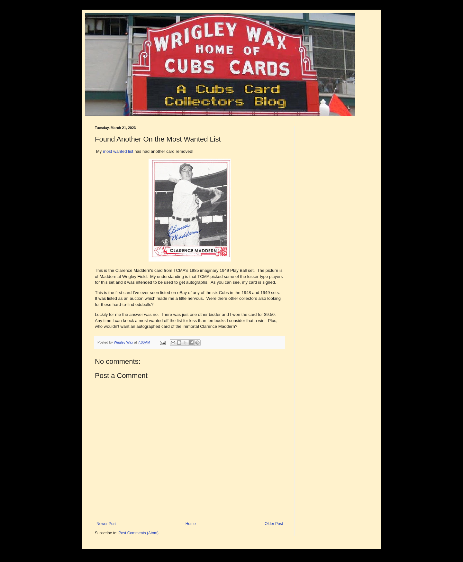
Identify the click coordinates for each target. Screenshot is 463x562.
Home (191, 523)
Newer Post (106, 523)
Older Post (274, 523)
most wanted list (118, 151)
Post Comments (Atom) (138, 533)
